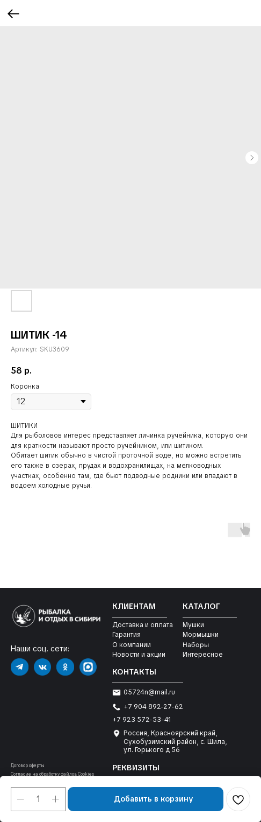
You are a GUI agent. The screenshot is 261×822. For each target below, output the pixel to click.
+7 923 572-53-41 (141, 719)
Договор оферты (28, 765)
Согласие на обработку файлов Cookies (52, 774)
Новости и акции (138, 654)
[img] (19, 667)
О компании (131, 645)
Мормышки (201, 634)
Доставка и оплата (142, 625)
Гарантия (126, 634)
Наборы (196, 644)
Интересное (203, 654)
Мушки (193, 625)
